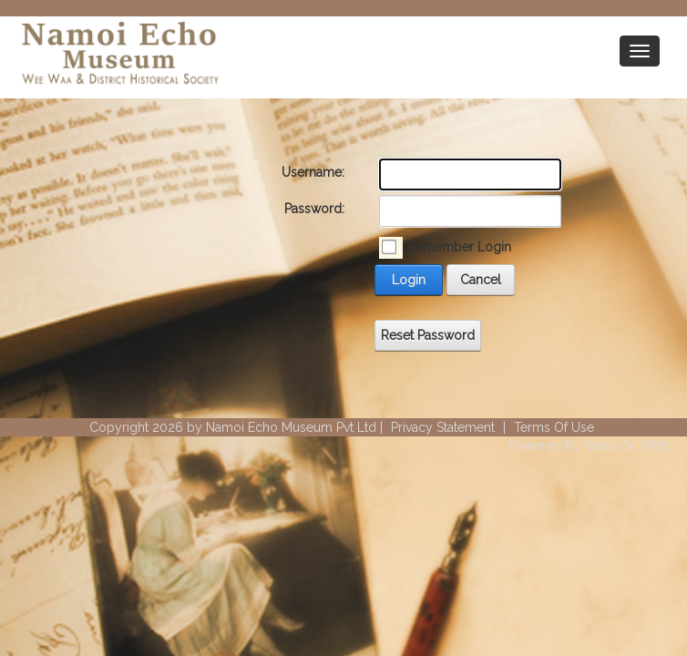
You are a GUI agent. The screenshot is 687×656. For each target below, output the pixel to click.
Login (409, 279)
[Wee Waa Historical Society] (118, 55)
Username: (313, 172)
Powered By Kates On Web (588, 445)
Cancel (480, 279)
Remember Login (459, 247)
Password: (314, 208)
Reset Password (428, 335)
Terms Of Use (554, 427)
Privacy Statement (443, 427)
